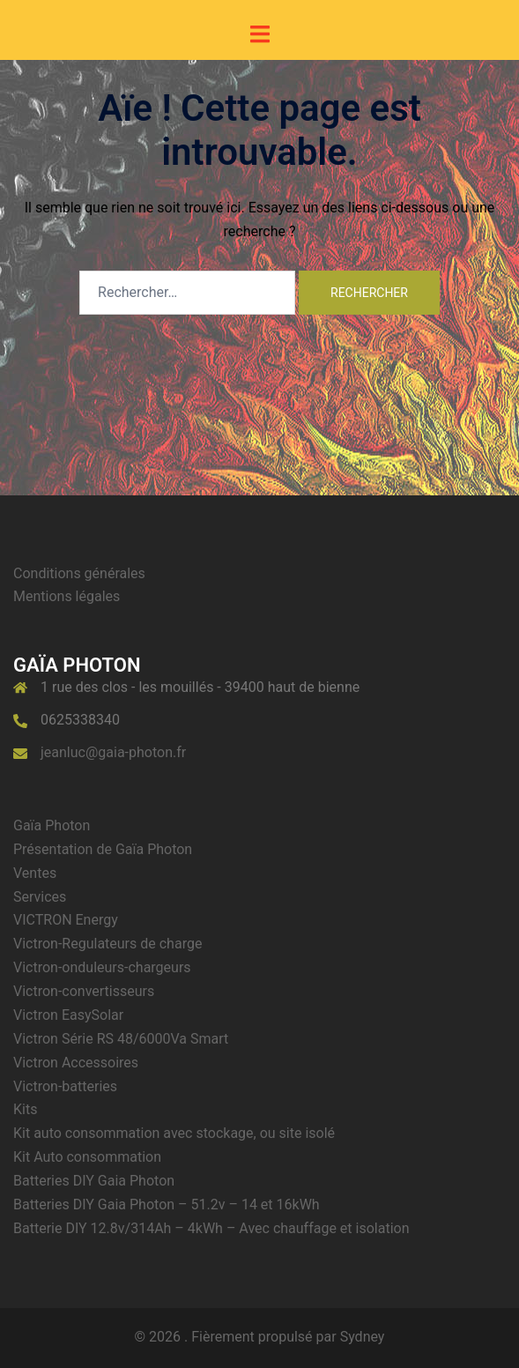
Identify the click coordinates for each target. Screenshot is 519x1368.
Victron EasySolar (68, 1015)
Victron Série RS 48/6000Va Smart (120, 1038)
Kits (25, 1109)
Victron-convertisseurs (83, 991)
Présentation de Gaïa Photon (102, 849)
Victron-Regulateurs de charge (107, 943)
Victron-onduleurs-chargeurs (102, 967)
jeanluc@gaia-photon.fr (113, 752)
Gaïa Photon (51, 825)
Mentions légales (66, 596)
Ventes (34, 873)
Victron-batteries (65, 1086)
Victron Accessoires (75, 1062)
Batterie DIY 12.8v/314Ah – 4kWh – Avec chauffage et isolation (211, 1228)
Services (39, 896)
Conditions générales (79, 573)
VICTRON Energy (65, 919)
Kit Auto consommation (87, 1157)
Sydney (362, 1336)
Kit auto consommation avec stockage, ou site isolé (174, 1133)
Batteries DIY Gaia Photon (93, 1180)
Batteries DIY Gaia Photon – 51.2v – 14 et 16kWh (166, 1204)
